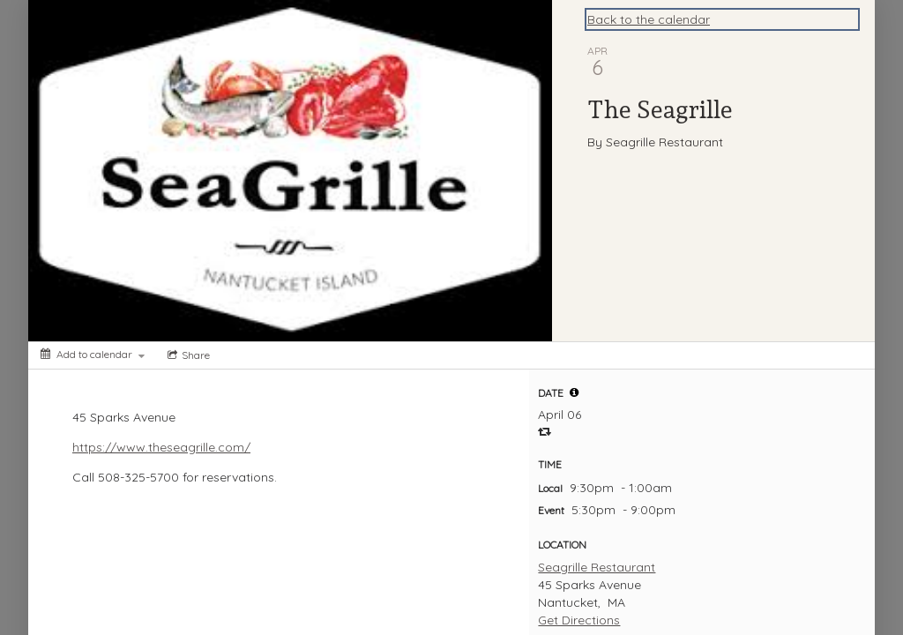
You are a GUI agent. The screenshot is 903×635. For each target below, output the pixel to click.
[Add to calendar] (92, 354)
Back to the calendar (648, 19)
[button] (574, 392)
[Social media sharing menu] (187, 355)
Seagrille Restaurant (596, 567)
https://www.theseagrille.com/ (161, 447)
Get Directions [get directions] (579, 620)
